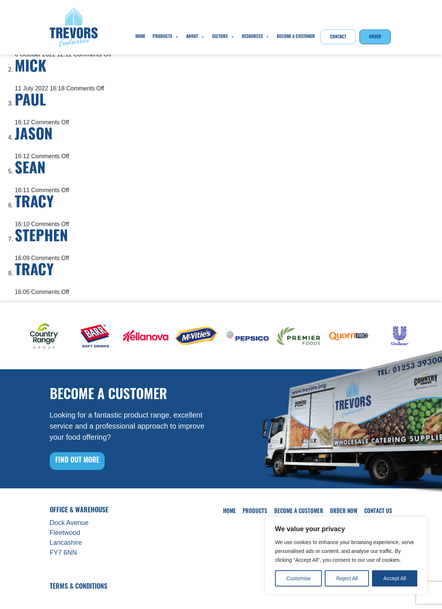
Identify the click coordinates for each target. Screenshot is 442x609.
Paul (30, 101)
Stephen (41, 237)
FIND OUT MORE (77, 460)
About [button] (195, 37)
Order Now (344, 512)
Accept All (394, 578)
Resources (255, 37)
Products (166, 37)
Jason (33, 135)
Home (140, 37)
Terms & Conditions (78, 587)
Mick (30, 67)
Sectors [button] (223, 37)
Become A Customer (296, 37)
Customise (298, 578)
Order (375, 37)
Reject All (347, 578)
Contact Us (378, 512)
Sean (30, 169)
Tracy (34, 203)
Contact (338, 37)
